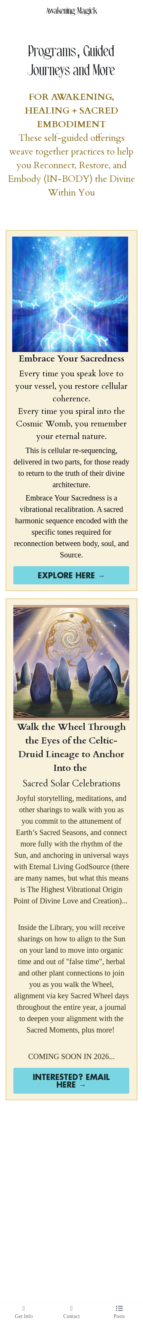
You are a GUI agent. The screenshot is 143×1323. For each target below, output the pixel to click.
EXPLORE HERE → (71, 575)
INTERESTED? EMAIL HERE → (71, 1080)
